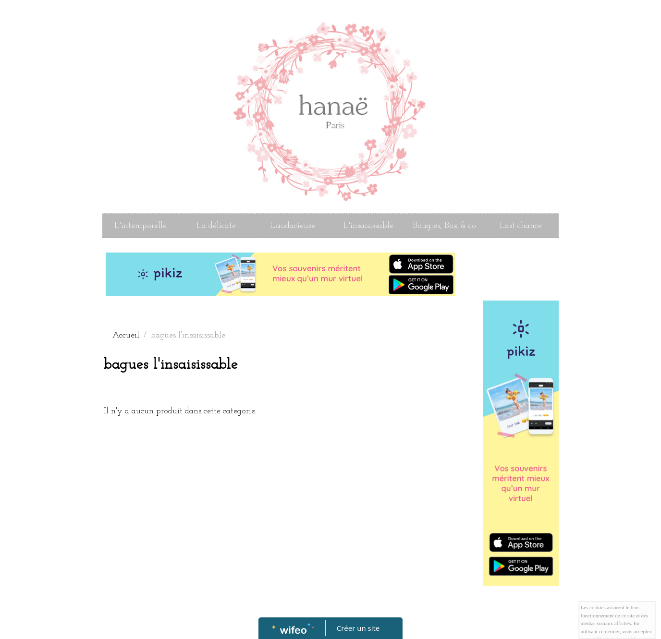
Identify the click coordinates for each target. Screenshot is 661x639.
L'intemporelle (140, 225)
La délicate (216, 225)
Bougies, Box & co (444, 225)
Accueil (125, 335)
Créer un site (358, 628)
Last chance (521, 225)
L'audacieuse (292, 225)
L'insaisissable (368, 225)
